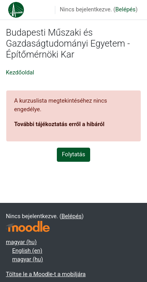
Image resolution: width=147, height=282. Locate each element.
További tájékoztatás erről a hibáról (59, 124)
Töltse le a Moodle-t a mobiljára (46, 274)
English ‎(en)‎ (27, 250)
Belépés (125, 9)
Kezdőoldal (20, 72)
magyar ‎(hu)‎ (21, 242)
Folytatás (73, 154)
